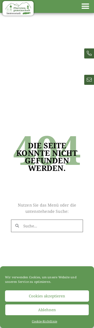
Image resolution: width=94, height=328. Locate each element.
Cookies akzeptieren (47, 295)
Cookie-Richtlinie (44, 321)
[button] (85, 6)
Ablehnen (47, 309)
